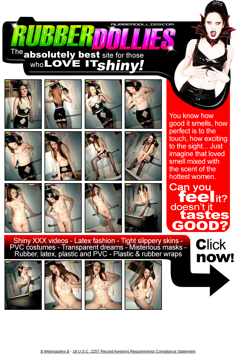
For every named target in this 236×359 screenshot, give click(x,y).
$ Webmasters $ (55, 351)
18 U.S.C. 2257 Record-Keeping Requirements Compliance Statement (134, 351)
